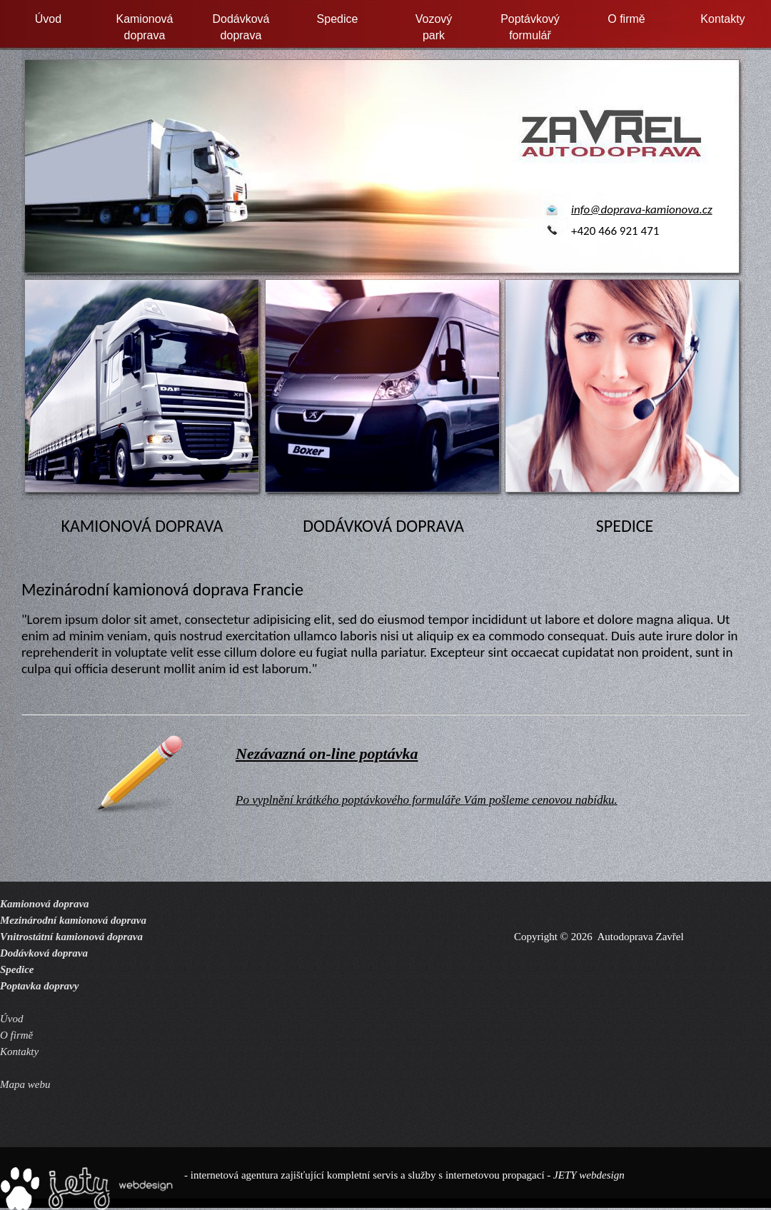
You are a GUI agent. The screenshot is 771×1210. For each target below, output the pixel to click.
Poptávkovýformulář (530, 27)
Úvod (48, 19)
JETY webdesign (589, 1175)
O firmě (626, 19)
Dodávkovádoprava (240, 27)
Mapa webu (25, 1084)
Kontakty (722, 19)
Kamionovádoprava (144, 27)
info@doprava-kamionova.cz (641, 209)
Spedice (337, 19)
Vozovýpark (434, 27)
